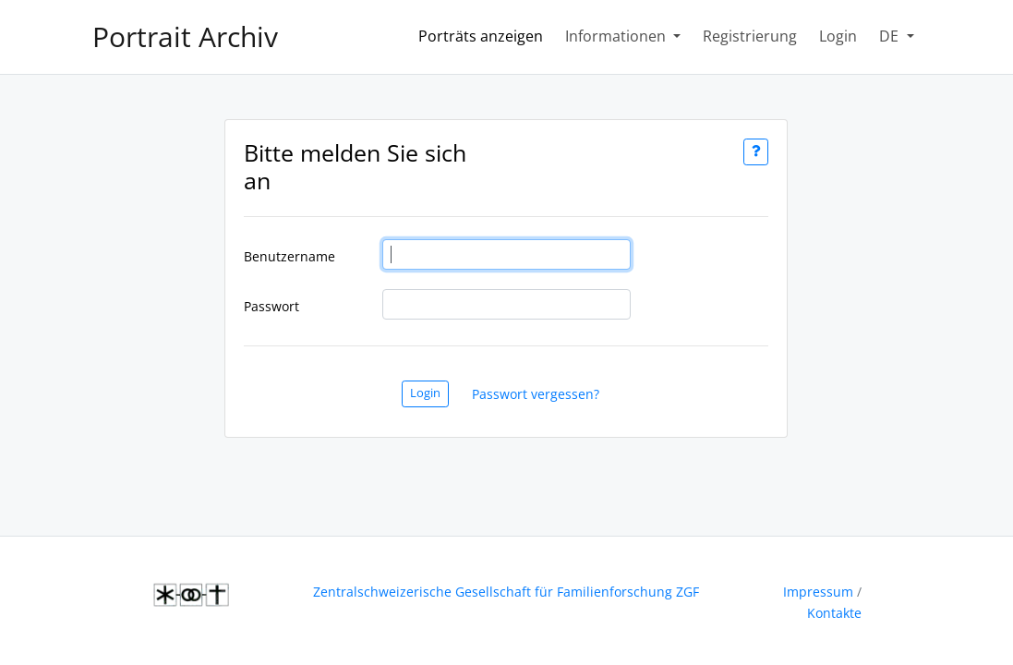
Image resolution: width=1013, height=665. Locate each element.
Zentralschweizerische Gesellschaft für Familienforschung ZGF (506, 591)
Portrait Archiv (185, 36)
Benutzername (289, 256)
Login (838, 36)
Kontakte (834, 613)
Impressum (818, 591)
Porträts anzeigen (484, 35)
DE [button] (890, 36)
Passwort (271, 306)
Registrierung (750, 36)
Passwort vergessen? (535, 394)
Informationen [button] (617, 36)
